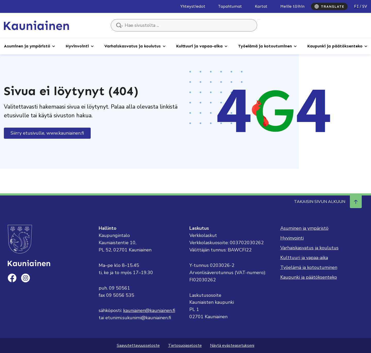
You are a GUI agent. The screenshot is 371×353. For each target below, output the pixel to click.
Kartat (261, 6)
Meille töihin (292, 6)
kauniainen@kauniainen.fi (149, 310)
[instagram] (25, 278)
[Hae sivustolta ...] (184, 25)
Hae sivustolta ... (258, 19)
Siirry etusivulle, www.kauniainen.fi (47, 133)
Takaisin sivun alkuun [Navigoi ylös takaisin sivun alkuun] (328, 201)
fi (356, 6)
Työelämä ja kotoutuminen (265, 46)
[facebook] (12, 278)
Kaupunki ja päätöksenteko (334, 46)
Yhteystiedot (192, 6)
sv (364, 6)
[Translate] (329, 6)
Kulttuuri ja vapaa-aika (199, 46)
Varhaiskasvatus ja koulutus (132, 46)
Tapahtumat (230, 6)
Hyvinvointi (77, 46)
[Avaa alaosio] (53, 46)
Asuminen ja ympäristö (27, 46)
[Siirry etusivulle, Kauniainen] (36, 25)
